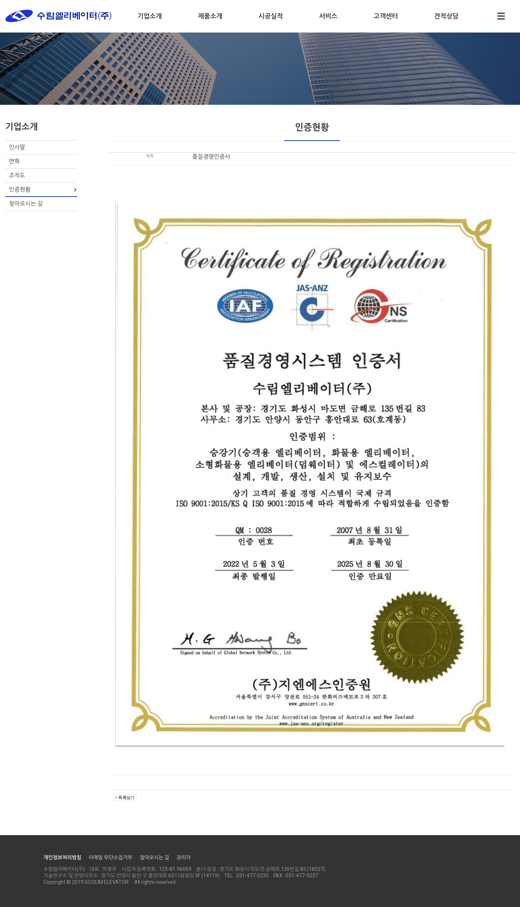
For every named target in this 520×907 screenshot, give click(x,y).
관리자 (184, 857)
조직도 (17, 175)
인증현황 (19, 189)
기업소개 (149, 16)
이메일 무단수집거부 (110, 857)
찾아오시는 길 (26, 203)
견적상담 (446, 16)
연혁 (14, 161)
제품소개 (210, 16)
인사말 (17, 147)
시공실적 (271, 16)
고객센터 (385, 16)
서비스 (328, 16)
